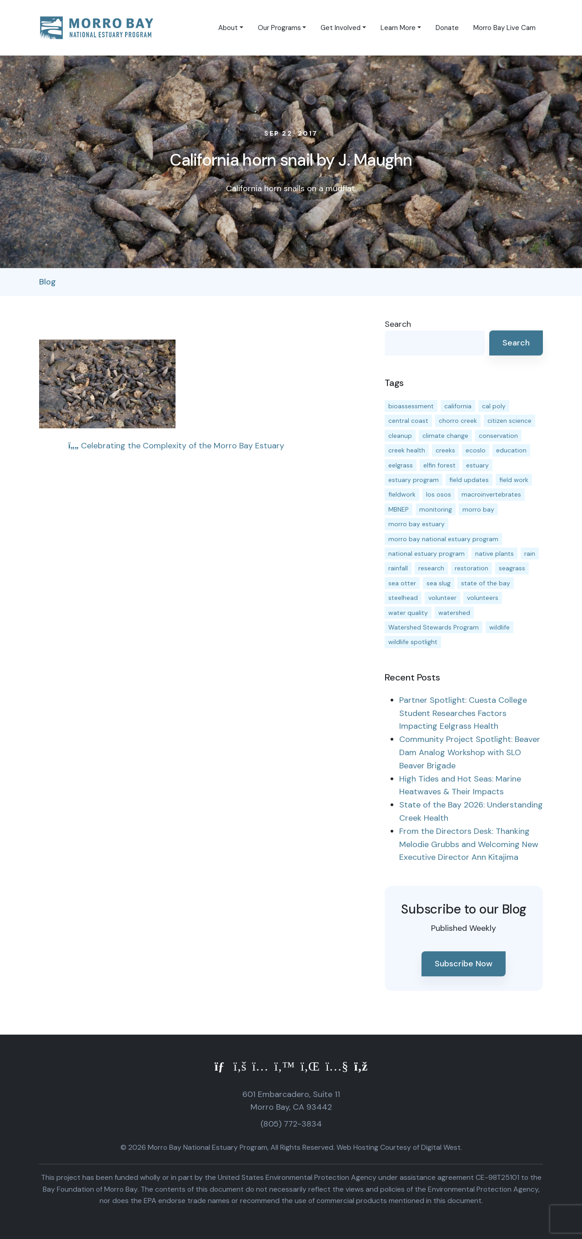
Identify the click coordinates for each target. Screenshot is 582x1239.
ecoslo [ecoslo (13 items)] (476, 450)
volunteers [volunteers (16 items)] (482, 598)
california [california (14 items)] (458, 406)
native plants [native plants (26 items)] (494, 553)
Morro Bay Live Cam (504, 27)
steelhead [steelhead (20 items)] (403, 598)
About (228, 27)
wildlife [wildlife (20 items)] (499, 627)
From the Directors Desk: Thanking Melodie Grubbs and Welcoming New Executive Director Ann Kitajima (468, 844)
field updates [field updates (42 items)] (469, 480)
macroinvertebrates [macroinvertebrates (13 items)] (491, 494)
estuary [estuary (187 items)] (477, 465)
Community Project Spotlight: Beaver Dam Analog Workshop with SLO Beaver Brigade (469, 752)
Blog (47, 281)
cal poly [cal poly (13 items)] (494, 406)
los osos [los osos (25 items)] (438, 494)
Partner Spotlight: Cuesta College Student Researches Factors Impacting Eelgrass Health (463, 713)
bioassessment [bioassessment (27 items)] (411, 406)
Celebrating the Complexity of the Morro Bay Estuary (176, 445)
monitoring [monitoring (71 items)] (435, 509)
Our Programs (279, 27)
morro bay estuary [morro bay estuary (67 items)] (416, 524)
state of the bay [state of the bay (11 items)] (485, 583)
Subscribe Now (463, 963)
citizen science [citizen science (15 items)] (509, 420)
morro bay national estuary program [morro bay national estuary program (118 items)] (443, 539)
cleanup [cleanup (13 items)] (400, 436)
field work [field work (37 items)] (513, 480)
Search (398, 324)
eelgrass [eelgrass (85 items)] (400, 465)
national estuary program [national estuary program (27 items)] (426, 553)
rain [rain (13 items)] (529, 553)
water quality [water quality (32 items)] (408, 613)
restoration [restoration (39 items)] (471, 568)
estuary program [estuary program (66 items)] (413, 480)
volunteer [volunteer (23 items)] (442, 598)
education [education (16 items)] (511, 450)
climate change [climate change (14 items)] (445, 436)
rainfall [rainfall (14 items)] (398, 568)
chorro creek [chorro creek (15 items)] (458, 420)
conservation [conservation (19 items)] (498, 436)
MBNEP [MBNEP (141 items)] (398, 509)
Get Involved (341, 27)
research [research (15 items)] (431, 568)
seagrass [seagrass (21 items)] (512, 568)
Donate (447, 27)
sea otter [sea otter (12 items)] (402, 583)
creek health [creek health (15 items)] (406, 450)
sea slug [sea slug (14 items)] (438, 583)
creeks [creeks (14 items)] (445, 450)
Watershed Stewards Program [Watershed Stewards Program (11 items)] (433, 627)
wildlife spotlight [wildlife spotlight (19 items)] (412, 642)
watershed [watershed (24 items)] (454, 613)
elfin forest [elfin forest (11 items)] (439, 465)
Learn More (398, 27)
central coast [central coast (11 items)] (408, 420)
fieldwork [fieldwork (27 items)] (402, 494)
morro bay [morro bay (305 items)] (478, 509)
